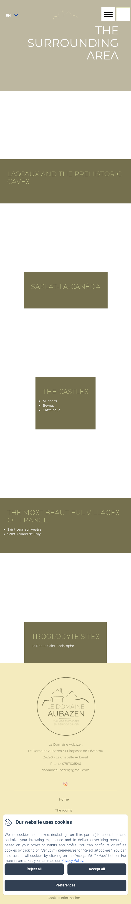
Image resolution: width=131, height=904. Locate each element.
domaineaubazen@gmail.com (65, 770)
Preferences (66, 885)
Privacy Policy (72, 860)
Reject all (34, 869)
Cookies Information (64, 898)
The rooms (63, 810)
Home (64, 799)
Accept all (97, 869)
